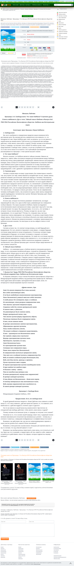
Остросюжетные (39, 551)
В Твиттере (16, 27)
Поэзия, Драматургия (62, 38)
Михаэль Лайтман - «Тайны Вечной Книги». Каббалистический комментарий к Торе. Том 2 (21, 483)
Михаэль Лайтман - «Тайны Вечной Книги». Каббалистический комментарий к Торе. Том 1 (7, 483)
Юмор (60, 35)
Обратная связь (57, 558)
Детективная (20, 550)
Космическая (20, 551)
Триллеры (3, 555)
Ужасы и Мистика (21, 555)
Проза (60, 21)
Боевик (2, 547)
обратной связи (37, 564)
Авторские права (27, 16)
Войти (63, 1)
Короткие (38, 548)
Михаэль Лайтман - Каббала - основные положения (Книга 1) (34, 482)
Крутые (2, 554)
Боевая (19, 547)
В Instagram (27, 27)
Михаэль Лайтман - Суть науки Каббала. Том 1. (48, 482)
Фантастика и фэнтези (63, 12)
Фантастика (45, 4)
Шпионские (3, 557)
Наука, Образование (62, 17)
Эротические (38, 554)
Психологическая (21, 554)
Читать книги (15, 4)
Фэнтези (20, 557)
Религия (28, 39)
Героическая (20, 548)
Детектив (2, 548)
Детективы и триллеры (25, 4)
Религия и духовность (63, 29)
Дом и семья (61, 26)
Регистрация (69, 1)
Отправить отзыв (5, 539)
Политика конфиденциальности (60, 557)
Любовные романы (36, 4)
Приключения (61, 22)
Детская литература (62, 24)
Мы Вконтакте (48, 27)
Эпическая (20, 558)
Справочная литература (63, 31)
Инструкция (46, 58)
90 (38, 107)
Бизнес (60, 28)
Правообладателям (57, 555)
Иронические (3, 550)
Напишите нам (29, 56)
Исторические (3, 551)
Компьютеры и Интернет (63, 36)
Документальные (62, 19)
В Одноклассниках (39, 27)
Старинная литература (63, 33)
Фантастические (39, 550)
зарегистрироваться (14, 505)
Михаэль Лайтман (30, 34)
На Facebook (5, 27)
